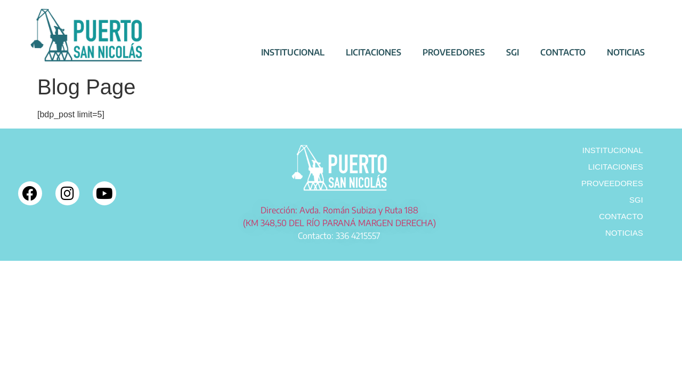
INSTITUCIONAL (292, 52)
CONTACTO (563, 52)
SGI (512, 52)
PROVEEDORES (454, 52)
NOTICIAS (626, 52)
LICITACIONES (373, 52)
